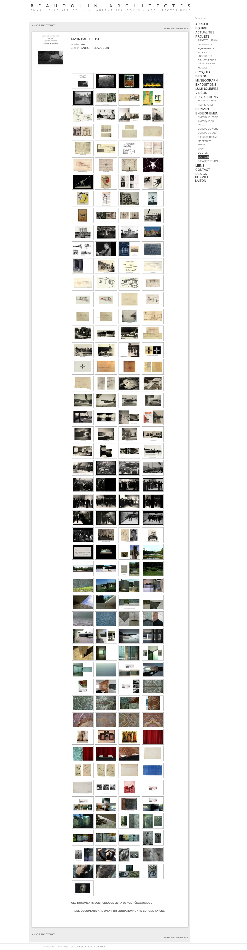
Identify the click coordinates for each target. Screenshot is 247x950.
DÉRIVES (202, 109)
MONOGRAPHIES (207, 100)
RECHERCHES (206, 104)
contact (202, 169)
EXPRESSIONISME (208, 137)
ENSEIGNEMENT (207, 113)
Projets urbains (208, 40)
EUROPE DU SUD (207, 133)
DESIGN (201, 76)
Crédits (88, 946)
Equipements (206, 48)
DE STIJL (203, 153)
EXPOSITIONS (205, 84)
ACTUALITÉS (204, 32)
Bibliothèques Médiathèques (207, 62)
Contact (79, 946)
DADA (201, 148)
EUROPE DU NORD (208, 129)
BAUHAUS (203, 157)
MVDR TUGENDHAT (43, 25)
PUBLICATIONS (206, 97)
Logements (205, 44)
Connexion (99, 946)
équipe (201, 28)
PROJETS (202, 36)
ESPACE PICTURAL (208, 161)
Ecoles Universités (205, 54)
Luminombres (206, 88)
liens (199, 165)
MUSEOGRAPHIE (208, 80)
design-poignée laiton (202, 177)
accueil (202, 24)
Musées (202, 67)
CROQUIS (202, 72)
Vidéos (201, 93)
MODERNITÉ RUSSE (204, 143)
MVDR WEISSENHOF (176, 28)
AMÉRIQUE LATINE (208, 117)
